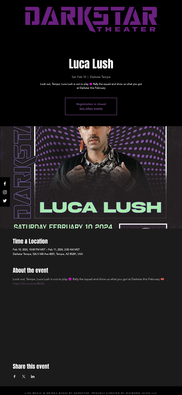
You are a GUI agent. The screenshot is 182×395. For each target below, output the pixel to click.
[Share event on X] (23, 376)
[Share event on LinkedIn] (33, 376)
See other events (91, 108)
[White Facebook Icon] (4, 183)
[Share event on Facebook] (14, 376)
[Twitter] (4, 200)
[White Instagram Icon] (4, 192)
